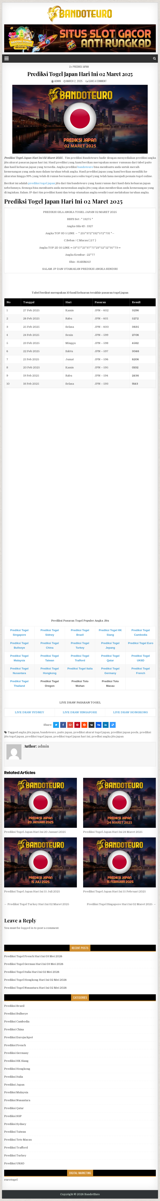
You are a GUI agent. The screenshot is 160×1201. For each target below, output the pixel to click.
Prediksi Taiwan (15, 1131)
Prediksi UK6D (14, 1163)
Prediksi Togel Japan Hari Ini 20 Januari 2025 (35, 831)
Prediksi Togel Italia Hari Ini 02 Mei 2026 (31, 971)
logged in (27, 928)
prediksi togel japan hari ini (71, 736)
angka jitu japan (28, 732)
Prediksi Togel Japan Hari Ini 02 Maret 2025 (80, 74)
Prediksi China (14, 1029)
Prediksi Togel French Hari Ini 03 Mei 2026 (33, 956)
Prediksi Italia (13, 1076)
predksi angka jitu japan (107, 736)
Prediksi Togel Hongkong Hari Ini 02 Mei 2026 (35, 979)
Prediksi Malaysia (16, 1092)
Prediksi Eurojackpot (18, 1037)
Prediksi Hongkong (17, 1068)
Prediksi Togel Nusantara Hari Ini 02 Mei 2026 (35, 987)
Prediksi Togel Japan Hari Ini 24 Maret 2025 (112, 831)
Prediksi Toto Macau (18, 1139)
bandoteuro (85, 167)
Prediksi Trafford (16, 1147)
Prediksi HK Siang (16, 1060)
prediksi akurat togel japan (91, 732)
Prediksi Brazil (14, 1005)
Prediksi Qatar (14, 1108)
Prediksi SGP (13, 1116)
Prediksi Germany (16, 1053)
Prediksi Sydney (15, 1124)
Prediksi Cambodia (16, 1021)
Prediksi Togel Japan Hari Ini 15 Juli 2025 (32, 891)
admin (57, 81)
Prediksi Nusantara (17, 1100)
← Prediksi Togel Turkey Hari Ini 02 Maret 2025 (36, 904)
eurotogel (11, 1179)
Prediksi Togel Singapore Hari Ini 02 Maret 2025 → (121, 904)
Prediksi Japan (81, 66)
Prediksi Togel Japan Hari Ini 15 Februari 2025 (114, 891)
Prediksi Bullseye (16, 1013)
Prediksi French (15, 1045)
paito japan (64, 732)
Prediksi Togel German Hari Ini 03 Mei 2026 (33, 964)
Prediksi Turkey (15, 1155)
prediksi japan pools (124, 732)
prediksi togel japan (41, 183)
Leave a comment (97, 81)
